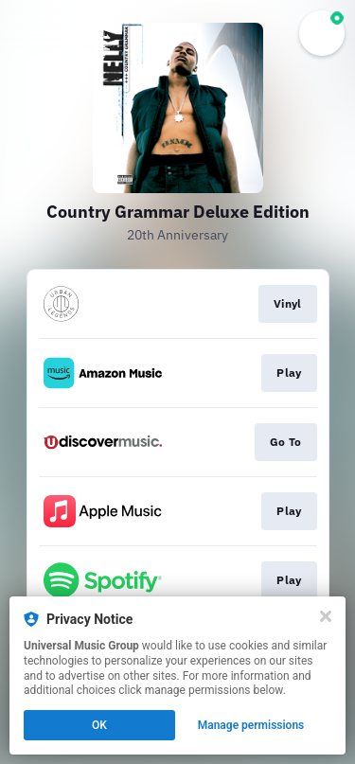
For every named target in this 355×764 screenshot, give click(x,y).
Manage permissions (251, 725)
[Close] (326, 616)
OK (99, 725)
